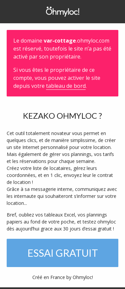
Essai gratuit (62, 253)
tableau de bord (66, 85)
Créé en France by (62, 277)
